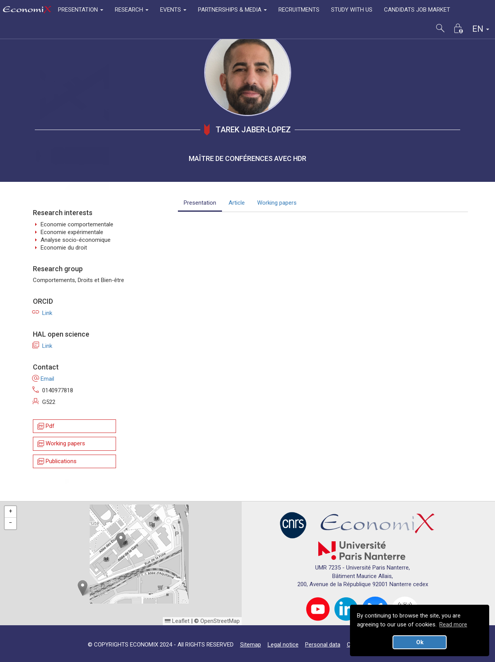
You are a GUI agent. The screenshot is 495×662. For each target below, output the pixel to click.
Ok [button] (419, 642)
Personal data (322, 644)
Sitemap (250, 644)
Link (42, 313)
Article (237, 202)
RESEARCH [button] (131, 9)
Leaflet (177, 621)
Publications (56, 461)
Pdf (45, 426)
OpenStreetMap (220, 621)
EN (480, 29)
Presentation (200, 202)
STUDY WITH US (351, 9)
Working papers (60, 444)
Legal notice (283, 644)
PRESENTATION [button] (80, 9)
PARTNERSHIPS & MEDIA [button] (232, 9)
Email (43, 378)
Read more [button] (453, 624)
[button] (121, 540)
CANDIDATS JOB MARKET (417, 9)
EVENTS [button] (173, 9)
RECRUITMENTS (298, 9)
